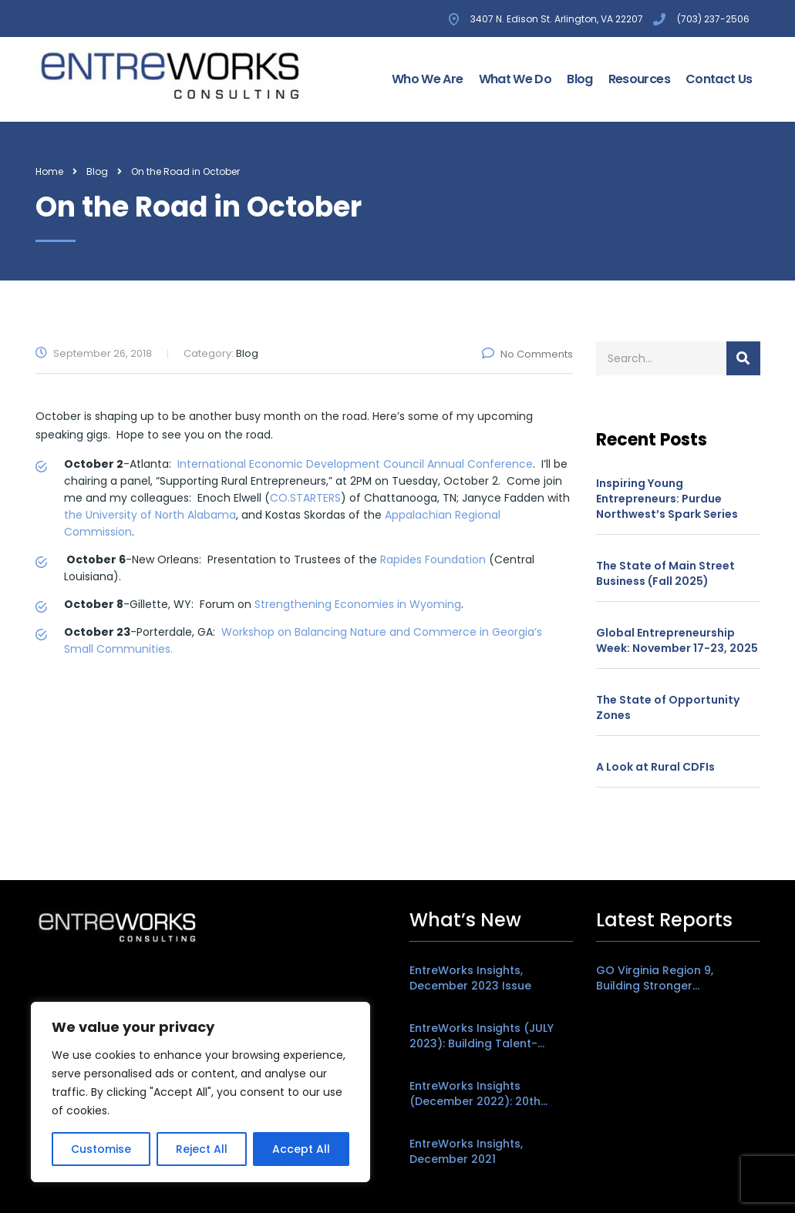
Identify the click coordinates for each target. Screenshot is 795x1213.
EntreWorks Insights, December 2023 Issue (470, 978)
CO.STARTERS (305, 498)
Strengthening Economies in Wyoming (357, 604)
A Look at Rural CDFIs (655, 767)
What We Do (515, 79)
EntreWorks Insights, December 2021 (466, 1151)
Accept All (301, 1149)
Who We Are (427, 79)
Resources (639, 79)
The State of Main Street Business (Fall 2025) (665, 573)
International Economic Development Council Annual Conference (355, 464)
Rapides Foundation (433, 559)
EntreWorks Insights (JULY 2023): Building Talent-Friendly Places (481, 1035)
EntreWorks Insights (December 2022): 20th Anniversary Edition (475, 1093)
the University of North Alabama (150, 514)
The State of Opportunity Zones (667, 707)
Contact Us (719, 79)
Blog (579, 79)
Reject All (201, 1149)
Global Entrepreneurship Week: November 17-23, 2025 (677, 640)
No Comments (527, 354)
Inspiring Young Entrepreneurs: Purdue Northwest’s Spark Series (667, 498)
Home (49, 171)
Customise (101, 1149)
